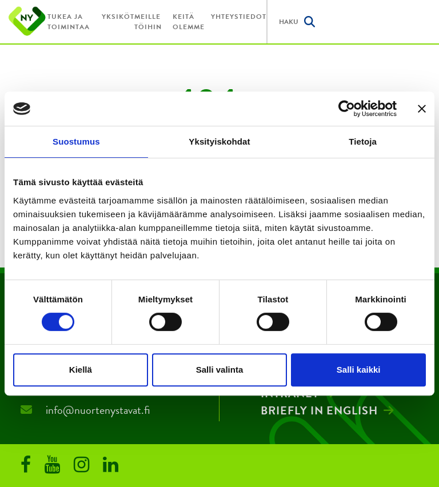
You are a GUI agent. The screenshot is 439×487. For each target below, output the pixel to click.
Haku (297, 22)
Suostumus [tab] (76, 141)
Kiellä (80, 369)
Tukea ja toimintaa (68, 21)
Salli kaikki (359, 369)
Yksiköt (118, 16)
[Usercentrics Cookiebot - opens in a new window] (347, 108)
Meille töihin (148, 21)
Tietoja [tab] (363, 141)
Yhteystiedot (238, 16)
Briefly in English (319, 410)
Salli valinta (220, 369)
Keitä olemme (189, 21)
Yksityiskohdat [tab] (219, 141)
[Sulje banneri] (422, 109)
